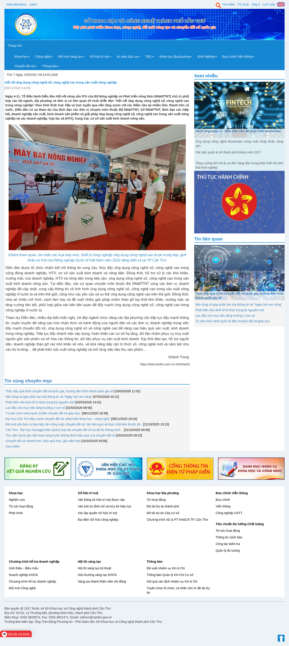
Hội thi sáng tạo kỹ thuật (94, 568)
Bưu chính (223, 499)
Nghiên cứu (17, 499)
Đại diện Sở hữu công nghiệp (98, 519)
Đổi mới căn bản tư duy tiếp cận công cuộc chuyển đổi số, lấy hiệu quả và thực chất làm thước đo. (74, 424)
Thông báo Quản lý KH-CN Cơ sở (170, 575)
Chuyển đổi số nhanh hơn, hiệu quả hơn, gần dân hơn (43, 441)
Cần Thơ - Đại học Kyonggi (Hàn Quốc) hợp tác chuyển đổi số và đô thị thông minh (64, 430)
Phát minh (16, 513)
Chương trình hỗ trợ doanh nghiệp (34, 561)
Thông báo (155, 561)
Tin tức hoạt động (21, 506)
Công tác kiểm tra (228, 544)
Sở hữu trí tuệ (88, 493)
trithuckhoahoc (17, 4)
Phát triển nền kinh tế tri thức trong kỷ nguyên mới (40, 402)
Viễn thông (223, 506)
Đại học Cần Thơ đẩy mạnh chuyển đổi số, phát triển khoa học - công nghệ (58, 419)
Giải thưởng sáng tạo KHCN (97, 575)
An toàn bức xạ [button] (128, 56)
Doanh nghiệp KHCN (23, 575)
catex (33, 4)
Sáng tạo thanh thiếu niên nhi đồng (102, 581)
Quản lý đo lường (228, 550)
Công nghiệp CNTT (229, 513)
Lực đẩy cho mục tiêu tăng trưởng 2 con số (36, 408)
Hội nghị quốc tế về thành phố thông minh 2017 (228, 152)
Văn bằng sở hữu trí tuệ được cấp (101, 499)
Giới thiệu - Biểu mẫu (23, 568)
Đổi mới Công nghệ (22, 588)
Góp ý (256, 4)
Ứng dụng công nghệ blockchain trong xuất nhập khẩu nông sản (239, 144)
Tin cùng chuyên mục (28, 380)
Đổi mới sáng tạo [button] (71, 56)
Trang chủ (15, 45)
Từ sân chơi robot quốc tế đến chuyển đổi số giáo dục (43, 413)
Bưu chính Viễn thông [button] (238, 56)
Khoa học (16, 493)
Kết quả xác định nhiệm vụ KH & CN (172, 581)
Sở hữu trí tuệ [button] (100, 56)
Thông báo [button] (50, 66)
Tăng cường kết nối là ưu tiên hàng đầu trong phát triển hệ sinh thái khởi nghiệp (239, 165)
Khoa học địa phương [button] (175, 56)
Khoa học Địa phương (163, 493)
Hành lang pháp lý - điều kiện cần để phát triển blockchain (238, 131)
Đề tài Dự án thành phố (163, 506)
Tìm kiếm (228, 4)
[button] (7, 468)
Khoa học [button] (22, 56)
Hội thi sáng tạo (89, 561)
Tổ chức (243, 4)
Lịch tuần (269, 4)
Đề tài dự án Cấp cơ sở (163, 513)
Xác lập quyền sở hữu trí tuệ (97, 513)
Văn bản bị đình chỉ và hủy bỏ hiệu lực (104, 506)
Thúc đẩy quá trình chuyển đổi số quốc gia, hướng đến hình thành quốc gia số (60, 391)
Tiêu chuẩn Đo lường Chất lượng (240, 524)
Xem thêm (13, 446)
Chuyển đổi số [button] (25, 66)
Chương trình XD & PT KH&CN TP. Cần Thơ (177, 519)
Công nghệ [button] (44, 56)
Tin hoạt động (156, 499)
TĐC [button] (149, 56)
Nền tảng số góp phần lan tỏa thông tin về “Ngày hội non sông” (49, 396)
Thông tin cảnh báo (229, 537)
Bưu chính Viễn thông (232, 493)
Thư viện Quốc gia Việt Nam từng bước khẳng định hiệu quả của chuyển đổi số (60, 435)
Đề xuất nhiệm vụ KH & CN (166, 568)
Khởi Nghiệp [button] (207, 56)
